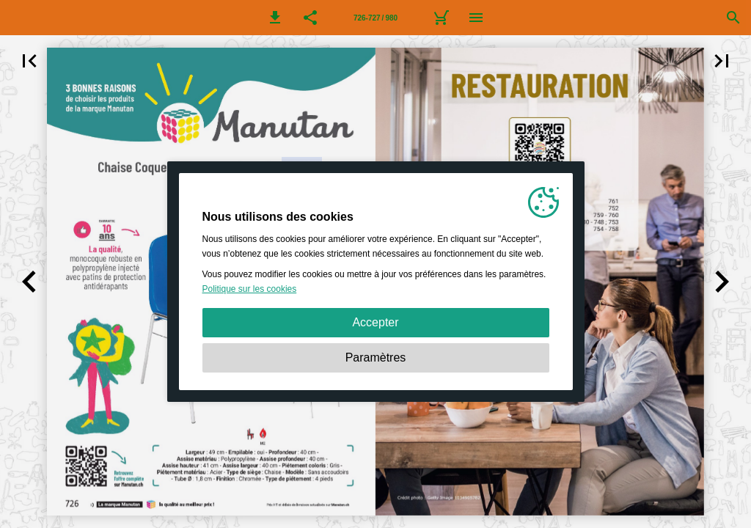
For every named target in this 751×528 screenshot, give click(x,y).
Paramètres (375, 357)
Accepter (375, 322)
